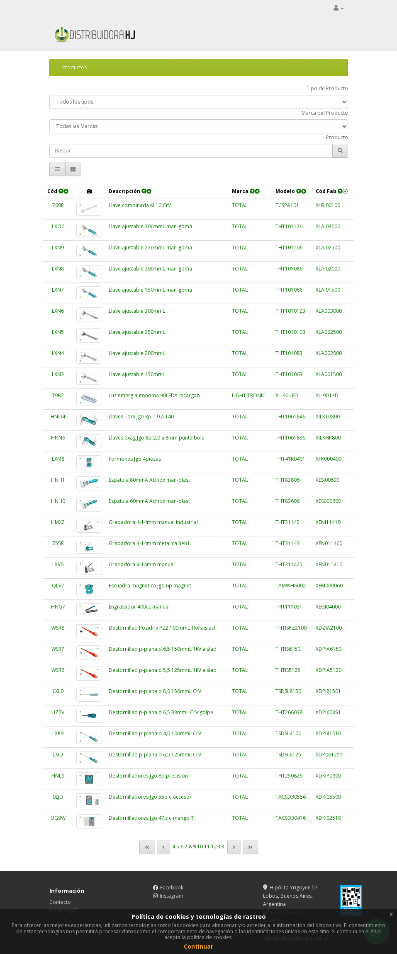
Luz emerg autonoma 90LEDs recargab (154, 395)
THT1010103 (290, 332)
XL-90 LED (286, 395)
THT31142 (287, 522)
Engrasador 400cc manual (139, 606)
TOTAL (240, 205)
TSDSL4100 (288, 733)
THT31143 (287, 543)
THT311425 (288, 564)
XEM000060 (329, 585)
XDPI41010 (328, 733)
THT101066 (288, 289)
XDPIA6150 (328, 648)
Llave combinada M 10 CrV (140, 205)
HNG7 (58, 606)
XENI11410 (328, 522)
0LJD (58, 796)
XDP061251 (329, 754)
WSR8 (57, 627)
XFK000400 (328, 458)
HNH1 (58, 479)
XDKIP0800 (328, 775)
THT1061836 (290, 437)
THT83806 (287, 479)
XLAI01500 (328, 289)
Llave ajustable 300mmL (137, 310)
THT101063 (288, 374)
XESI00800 (327, 479)
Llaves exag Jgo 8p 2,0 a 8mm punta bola (157, 437)
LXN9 (58, 247)
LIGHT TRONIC (248, 395)
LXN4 (58, 353)
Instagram (171, 895)
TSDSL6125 (288, 754)
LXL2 (58, 754)
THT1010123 (290, 310)
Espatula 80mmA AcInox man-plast (149, 479)
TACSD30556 (290, 796)
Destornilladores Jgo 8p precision (148, 775)
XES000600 (328, 501)
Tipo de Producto (327, 88)
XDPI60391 (328, 712)
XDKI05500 (328, 796)
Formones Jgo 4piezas (135, 458)
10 (200, 846)
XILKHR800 (328, 437)
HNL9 (57, 775)
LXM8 (58, 458)
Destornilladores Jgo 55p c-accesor (150, 796)
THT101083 (288, 353)
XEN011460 (329, 543)
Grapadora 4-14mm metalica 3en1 (149, 543)
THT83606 (287, 501)
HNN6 (58, 437)
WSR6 (57, 670)
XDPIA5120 (328, 670)
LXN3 (58, 374)
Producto (337, 137)
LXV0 (57, 564)
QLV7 (58, 585)
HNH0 (58, 501)
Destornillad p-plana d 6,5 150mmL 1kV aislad (163, 648)
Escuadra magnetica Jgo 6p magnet (150, 585)
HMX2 (58, 522)
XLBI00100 (328, 205)
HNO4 (58, 416)
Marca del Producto (325, 112)
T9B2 (58, 395)
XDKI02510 (328, 817)
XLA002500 (329, 332)
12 (214, 846)
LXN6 (58, 310)
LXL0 (58, 691)
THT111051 (288, 606)
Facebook (171, 887)
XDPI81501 (328, 691)
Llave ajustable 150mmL (137, 374)
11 (207, 846)
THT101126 (288, 226)
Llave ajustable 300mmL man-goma (150, 226)
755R (58, 543)
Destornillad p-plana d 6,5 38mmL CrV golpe (161, 712)
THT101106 (288, 247)
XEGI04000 (328, 606)
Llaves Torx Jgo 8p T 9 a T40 (141, 416)
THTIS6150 (287, 648)
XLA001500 (329, 374)
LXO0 (58, 226)
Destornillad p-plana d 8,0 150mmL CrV (155, 691)
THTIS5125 (287, 670)
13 (221, 846)
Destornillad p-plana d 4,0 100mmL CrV (155, 733)
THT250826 (288, 775)
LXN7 (58, 289)
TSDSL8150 (288, 691)
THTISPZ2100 (291, 627)
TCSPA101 (287, 205)
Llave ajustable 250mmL (137, 332)
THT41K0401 (290, 458)
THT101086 (288, 268)
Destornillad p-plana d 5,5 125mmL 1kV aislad (163, 670)
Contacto (60, 902)
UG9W (58, 817)
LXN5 (58, 332)
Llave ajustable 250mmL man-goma (150, 247)
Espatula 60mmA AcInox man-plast (149, 501)
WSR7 (57, 648)
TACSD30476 (290, 817)
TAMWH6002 (290, 585)
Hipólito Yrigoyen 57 (290, 887)
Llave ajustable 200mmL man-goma (150, 268)
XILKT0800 (328, 416)
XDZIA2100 (329, 627)
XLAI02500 (328, 247)
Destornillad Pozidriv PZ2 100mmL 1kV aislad (162, 627)
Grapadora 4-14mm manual (142, 564)
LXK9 (57, 733)
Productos (74, 67)
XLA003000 (329, 310)
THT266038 (288, 712)
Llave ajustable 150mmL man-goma (150, 289)
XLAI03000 (328, 226)
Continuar (198, 946)
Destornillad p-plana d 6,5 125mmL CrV (155, 754)
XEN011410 (329, 564)
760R (58, 205)
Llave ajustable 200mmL (137, 353)
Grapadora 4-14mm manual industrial (153, 522)
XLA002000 (329, 353)
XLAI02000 (328, 268)
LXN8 (58, 268)
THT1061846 (290, 416)
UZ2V (57, 712)
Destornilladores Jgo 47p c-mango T (151, 817)
